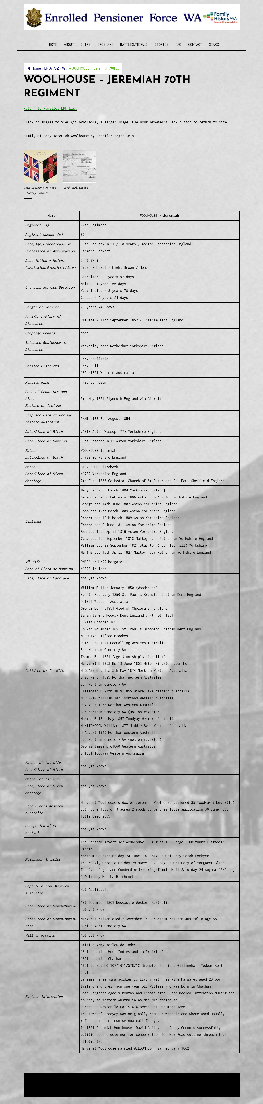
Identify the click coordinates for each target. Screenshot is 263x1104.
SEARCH (215, 44)
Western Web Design (73, 1082)
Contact (195, 44)
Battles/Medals (134, 44)
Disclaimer (36, 1087)
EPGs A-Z (105, 44)
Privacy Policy (59, 1087)
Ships (86, 44)
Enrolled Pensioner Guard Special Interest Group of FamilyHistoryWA (128, 1077)
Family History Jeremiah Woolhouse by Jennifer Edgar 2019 (79, 136)
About (69, 44)
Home (53, 44)
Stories (162, 44)
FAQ (178, 44)
